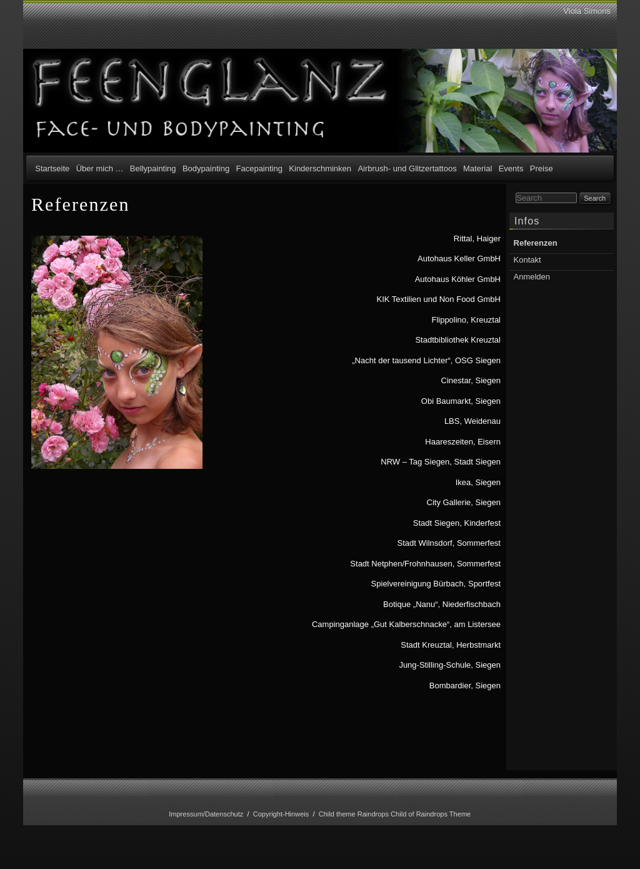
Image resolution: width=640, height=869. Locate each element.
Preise (541, 168)
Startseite (52, 168)
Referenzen (536, 243)
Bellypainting (153, 168)
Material (477, 168)
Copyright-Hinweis (281, 814)
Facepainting (259, 168)
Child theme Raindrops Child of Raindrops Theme (395, 814)
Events (511, 168)
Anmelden (532, 276)
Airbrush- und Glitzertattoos (407, 168)
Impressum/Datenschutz (206, 814)
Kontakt (527, 259)
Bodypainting (205, 168)
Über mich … (100, 168)
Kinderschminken (320, 168)
